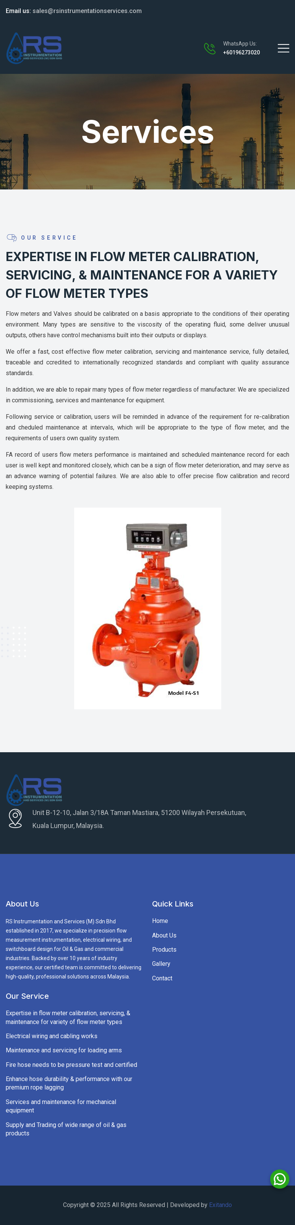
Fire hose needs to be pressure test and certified (71, 1064)
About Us (164, 935)
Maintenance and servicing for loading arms (64, 1050)
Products (164, 949)
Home (160, 920)
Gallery (161, 963)
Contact (162, 978)
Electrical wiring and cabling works (51, 1036)
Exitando (220, 1205)
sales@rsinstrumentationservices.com (74, 11)
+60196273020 (241, 52)
